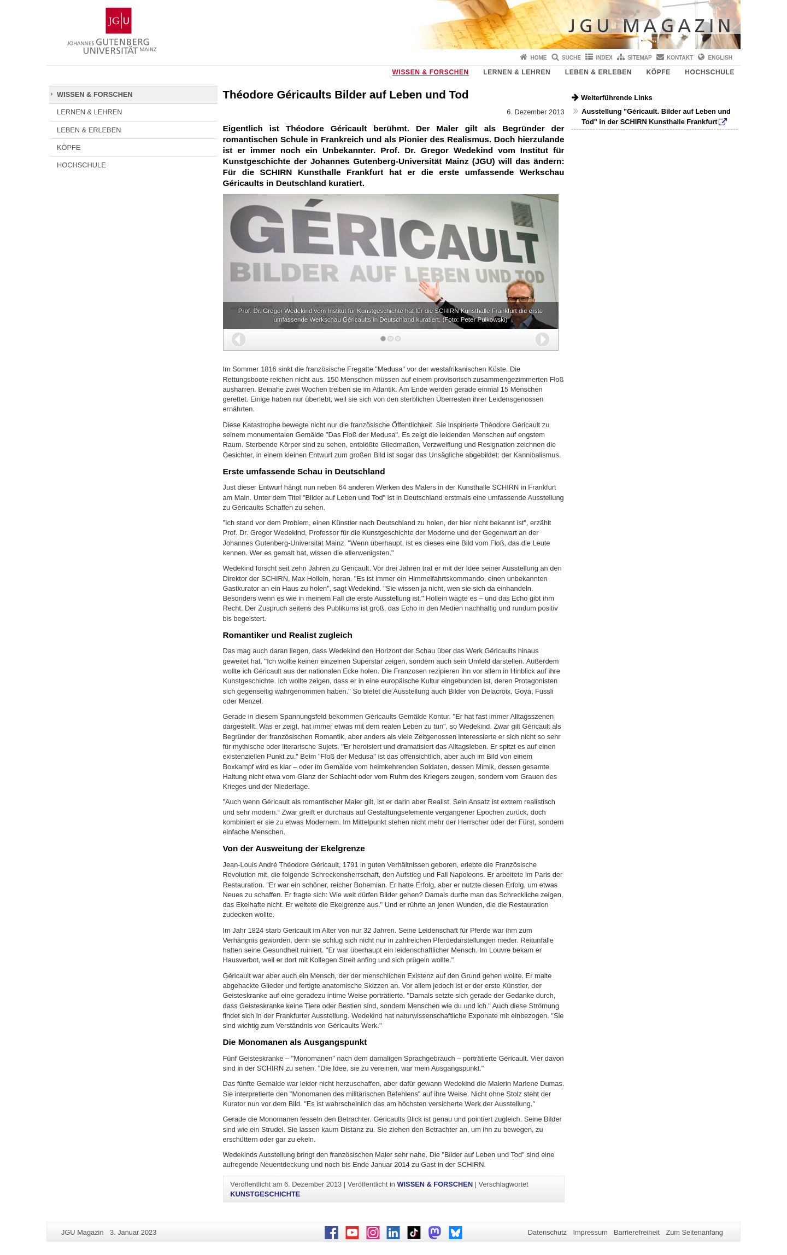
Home (539, 58)
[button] (238, 339)
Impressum (590, 1232)
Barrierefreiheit (637, 1232)
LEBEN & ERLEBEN (598, 72)
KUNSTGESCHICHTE (265, 1194)
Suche (571, 58)
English (720, 58)
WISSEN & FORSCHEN (430, 72)
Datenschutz (547, 1232)
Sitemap (639, 58)
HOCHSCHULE (710, 72)
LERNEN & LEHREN (516, 72)
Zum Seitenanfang (694, 1232)
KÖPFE (659, 72)
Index (604, 58)
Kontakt (680, 58)
